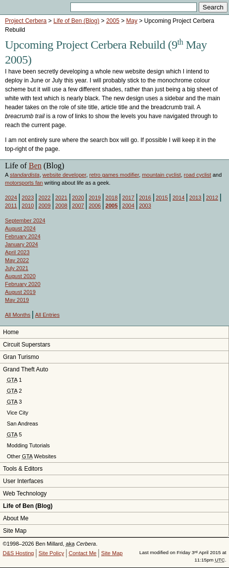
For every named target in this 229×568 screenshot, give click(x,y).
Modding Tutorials (28, 445)
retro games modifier (114, 175)
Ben (35, 165)
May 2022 (17, 260)
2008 (61, 206)
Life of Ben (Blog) (77, 20)
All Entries (47, 315)
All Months (17, 315)
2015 (162, 198)
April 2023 (17, 252)
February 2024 (23, 236)
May (132, 20)
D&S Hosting (18, 553)
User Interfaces (23, 481)
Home (11, 332)
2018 (111, 198)
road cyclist (197, 175)
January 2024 (21, 244)
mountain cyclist (161, 175)
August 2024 (20, 228)
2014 (178, 198)
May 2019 (17, 300)
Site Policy (51, 553)
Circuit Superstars (26, 344)
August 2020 (20, 276)
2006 (95, 206)
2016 (145, 198)
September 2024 (25, 220)
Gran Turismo (21, 357)
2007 (78, 206)
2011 (11, 206)
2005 (112, 20)
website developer (64, 175)
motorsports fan (24, 183)
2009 (45, 206)
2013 (195, 198)
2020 (78, 198)
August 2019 (20, 292)
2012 (212, 198)
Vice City (17, 413)
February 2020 (23, 284)
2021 (61, 198)
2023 (28, 198)
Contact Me (82, 553)
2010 (28, 206)
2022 (45, 198)
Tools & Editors (23, 468)
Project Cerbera (26, 20)
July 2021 (16, 268)
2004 (128, 206)
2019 (95, 198)
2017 (128, 198)
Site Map (14, 530)
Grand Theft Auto (25, 369)
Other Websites (32, 456)
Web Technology (25, 493)
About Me (15, 518)
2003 (145, 206)
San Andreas (22, 423)
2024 (11, 198)
